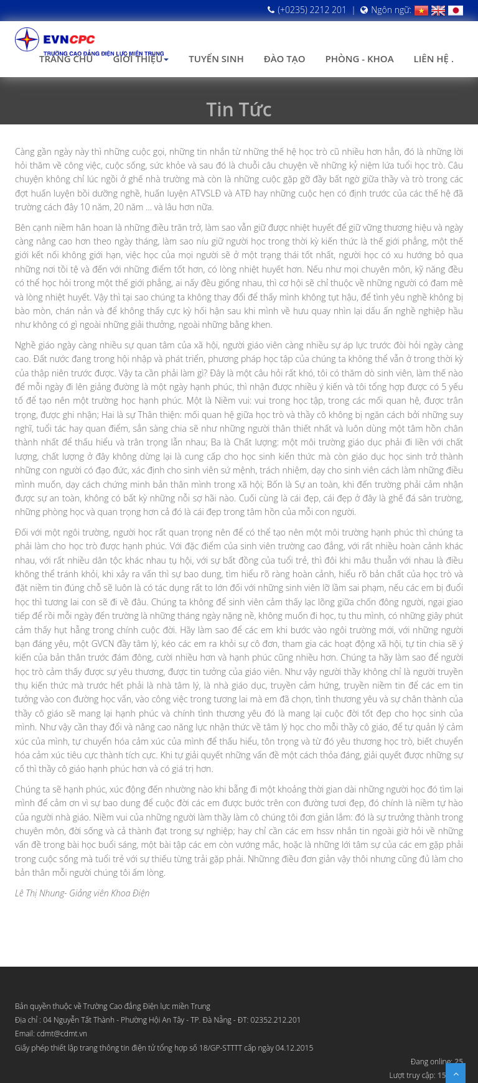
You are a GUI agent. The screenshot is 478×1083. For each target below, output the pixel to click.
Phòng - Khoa (359, 58)
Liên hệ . (434, 58)
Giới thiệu (141, 58)
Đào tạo (285, 58)
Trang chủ (66, 58)
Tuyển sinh (216, 58)
